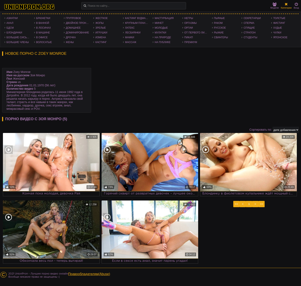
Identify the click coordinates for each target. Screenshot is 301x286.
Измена (100, 37)
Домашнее (73, 27)
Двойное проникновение (78, 23)
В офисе (42, 37)
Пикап (188, 37)
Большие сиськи (18, 37)
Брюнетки (43, 18)
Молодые (161, 27)
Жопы (99, 23)
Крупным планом (137, 23)
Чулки (277, 32)
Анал (9, 23)
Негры (188, 18)
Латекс (130, 27)
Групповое (73, 18)
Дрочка (71, 37)
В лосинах (43, 27)
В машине (43, 32)
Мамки (129, 37)
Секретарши (252, 18)
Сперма (249, 23)
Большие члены (17, 42)
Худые (277, 27)
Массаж (130, 42)
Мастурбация (164, 18)
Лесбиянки (132, 32)
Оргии (188, 27)
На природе (163, 37)
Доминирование (77, 32)
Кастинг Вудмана (137, 18)
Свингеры (221, 37)
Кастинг (101, 42)
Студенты (250, 37)
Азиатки (12, 18)
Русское (220, 27)
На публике (163, 42)
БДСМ (10, 27)
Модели (274, 6)
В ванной (42, 23)
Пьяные (219, 18)
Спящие (249, 27)
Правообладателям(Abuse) (89, 274)
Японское (280, 37)
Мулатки (160, 32)
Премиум (190, 42)
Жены (70, 42)
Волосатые (44, 42)
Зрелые (100, 27)
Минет (159, 23)
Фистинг (279, 23)
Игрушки (101, 32)
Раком (218, 23)
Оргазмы (190, 23)
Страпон (249, 32)
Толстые (279, 18)
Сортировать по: (260, 129)
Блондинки (14, 32)
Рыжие (219, 32)
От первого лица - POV (197, 32)
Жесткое (101, 18)
